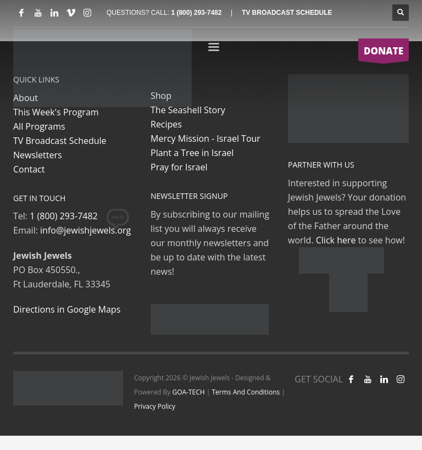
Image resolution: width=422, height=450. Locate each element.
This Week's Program (56, 112)
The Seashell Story (188, 110)
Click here (336, 240)
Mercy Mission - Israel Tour (205, 138)
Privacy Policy (154, 406)
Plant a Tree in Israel (192, 153)
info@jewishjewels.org (85, 230)
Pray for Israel (179, 167)
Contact (29, 169)
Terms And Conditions (246, 392)
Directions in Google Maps (66, 309)
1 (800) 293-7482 (196, 12)
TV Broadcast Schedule (60, 141)
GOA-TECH (188, 392)
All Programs (39, 126)
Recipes (166, 124)
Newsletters (37, 155)
